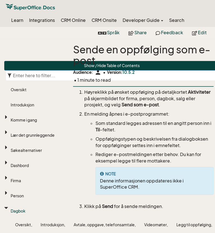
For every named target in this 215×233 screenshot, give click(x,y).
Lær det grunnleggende (33, 135)
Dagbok (18, 211)
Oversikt (19, 89)
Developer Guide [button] (143, 20)
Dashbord (20, 165)
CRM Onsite (104, 20)
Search (176, 20)
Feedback (169, 32)
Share (137, 32)
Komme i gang (24, 120)
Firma (16, 180)
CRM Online (73, 20)
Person (17, 195)
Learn (17, 20)
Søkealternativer (26, 150)
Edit (199, 32)
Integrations (42, 20)
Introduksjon (22, 104)
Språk (109, 32)
